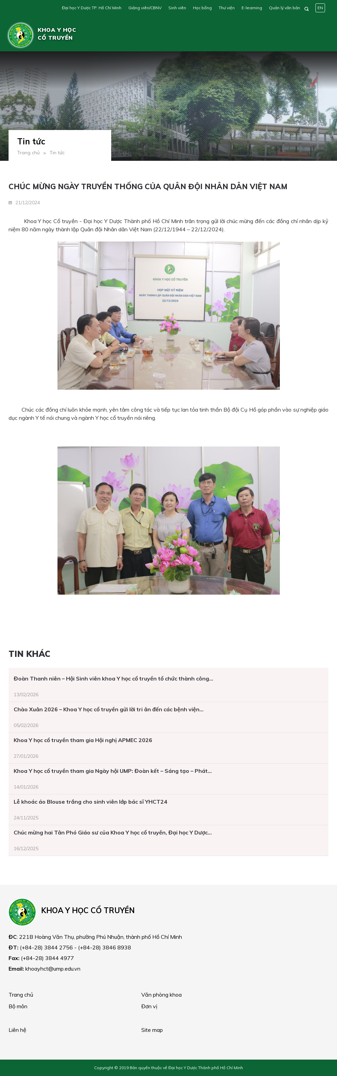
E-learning (252, 7)
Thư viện (227, 7)
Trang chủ (28, 153)
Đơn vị (149, 1006)
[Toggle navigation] (318, 35)
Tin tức (57, 153)
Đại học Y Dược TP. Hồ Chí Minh (91, 7)
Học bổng (202, 7)
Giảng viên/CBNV (144, 7)
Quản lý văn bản (284, 7)
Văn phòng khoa (161, 994)
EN (320, 7)
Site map (152, 1029)
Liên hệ (17, 1029)
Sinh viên (177, 7)
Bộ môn (18, 1006)
